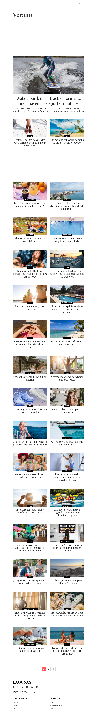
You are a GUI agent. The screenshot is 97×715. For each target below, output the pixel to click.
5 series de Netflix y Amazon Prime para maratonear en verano (67, 546)
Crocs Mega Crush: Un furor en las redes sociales (29, 410)
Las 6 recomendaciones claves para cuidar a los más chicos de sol (30, 343)
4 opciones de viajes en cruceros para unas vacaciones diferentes (30, 442)
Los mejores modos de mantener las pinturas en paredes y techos (67, 476)
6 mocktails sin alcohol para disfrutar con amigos (30, 475)
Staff (51, 707)
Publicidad (16, 707)
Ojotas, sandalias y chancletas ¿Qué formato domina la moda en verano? (30, 142)
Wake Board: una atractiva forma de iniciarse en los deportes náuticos (48, 100)
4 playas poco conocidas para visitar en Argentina (67, 580)
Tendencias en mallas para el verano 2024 (30, 307)
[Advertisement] (48, 37)
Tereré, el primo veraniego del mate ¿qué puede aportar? (30, 204)
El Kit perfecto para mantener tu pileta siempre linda (67, 239)
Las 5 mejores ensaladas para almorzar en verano (30, 648)
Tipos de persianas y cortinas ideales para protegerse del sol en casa (30, 614)
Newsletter (16, 701)
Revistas (53, 701)
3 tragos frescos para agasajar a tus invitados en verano (30, 580)
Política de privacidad (30, 691)
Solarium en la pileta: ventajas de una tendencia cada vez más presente (67, 308)
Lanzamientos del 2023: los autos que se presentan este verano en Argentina (30, 546)
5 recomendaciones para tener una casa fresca (67, 377)
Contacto (16, 704)
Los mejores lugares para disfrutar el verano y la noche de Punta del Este (67, 205)
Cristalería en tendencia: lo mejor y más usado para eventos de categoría (67, 273)
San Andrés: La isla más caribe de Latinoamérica (67, 342)
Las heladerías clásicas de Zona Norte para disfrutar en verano (67, 613)
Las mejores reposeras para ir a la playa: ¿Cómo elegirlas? (67, 141)
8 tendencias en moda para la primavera (67, 410)
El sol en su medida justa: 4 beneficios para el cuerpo (30, 510)
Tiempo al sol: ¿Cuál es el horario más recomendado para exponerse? (30, 273)
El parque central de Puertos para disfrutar (30, 239)
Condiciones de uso (18, 691)
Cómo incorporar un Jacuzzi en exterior (30, 377)
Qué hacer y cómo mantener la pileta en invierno (67, 442)
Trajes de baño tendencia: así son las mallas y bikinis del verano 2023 (67, 649)
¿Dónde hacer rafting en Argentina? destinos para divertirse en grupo (67, 511)
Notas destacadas (56, 704)
